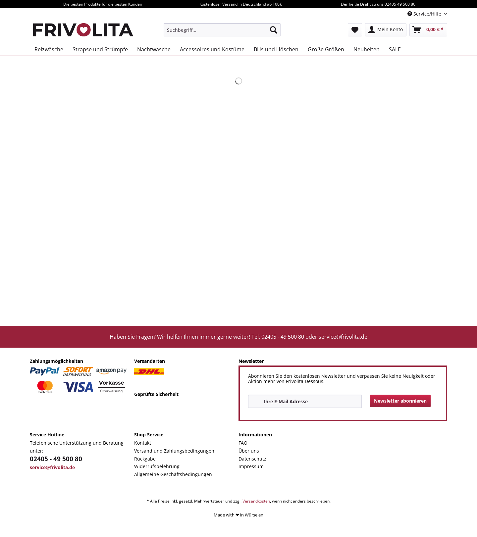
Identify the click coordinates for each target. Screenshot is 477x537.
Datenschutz (252, 459)
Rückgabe (145, 459)
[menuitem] (222, 29)
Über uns (248, 451)
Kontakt (142, 443)
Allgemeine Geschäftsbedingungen (173, 474)
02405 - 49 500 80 (56, 459)
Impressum (251, 466)
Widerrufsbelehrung (157, 466)
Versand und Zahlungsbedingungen (174, 451)
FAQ (242, 443)
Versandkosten (256, 501)
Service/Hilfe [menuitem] (425, 14)
